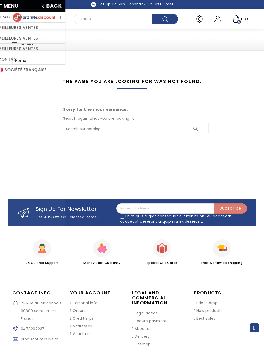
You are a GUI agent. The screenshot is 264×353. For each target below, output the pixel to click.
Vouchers (82, 333)
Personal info (85, 303)
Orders (79, 310)
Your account (90, 292)
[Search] (132, 129)
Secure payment (151, 320)
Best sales (205, 318)
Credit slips (83, 318)
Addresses (82, 326)
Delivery (142, 336)
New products (209, 310)
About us (143, 328)
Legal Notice (146, 313)
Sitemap (143, 344)
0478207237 (33, 328)
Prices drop (207, 303)
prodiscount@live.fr (39, 339)
